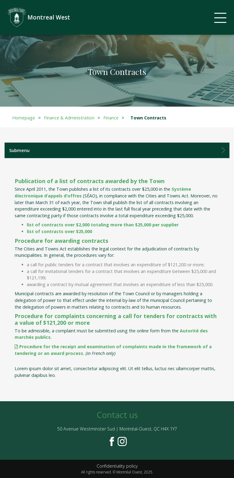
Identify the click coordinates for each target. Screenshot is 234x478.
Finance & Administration (69, 118)
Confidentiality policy (117, 466)
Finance (111, 118)
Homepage (23, 118)
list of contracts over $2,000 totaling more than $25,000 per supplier (103, 225)
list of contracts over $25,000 (59, 231)
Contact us (117, 414)
